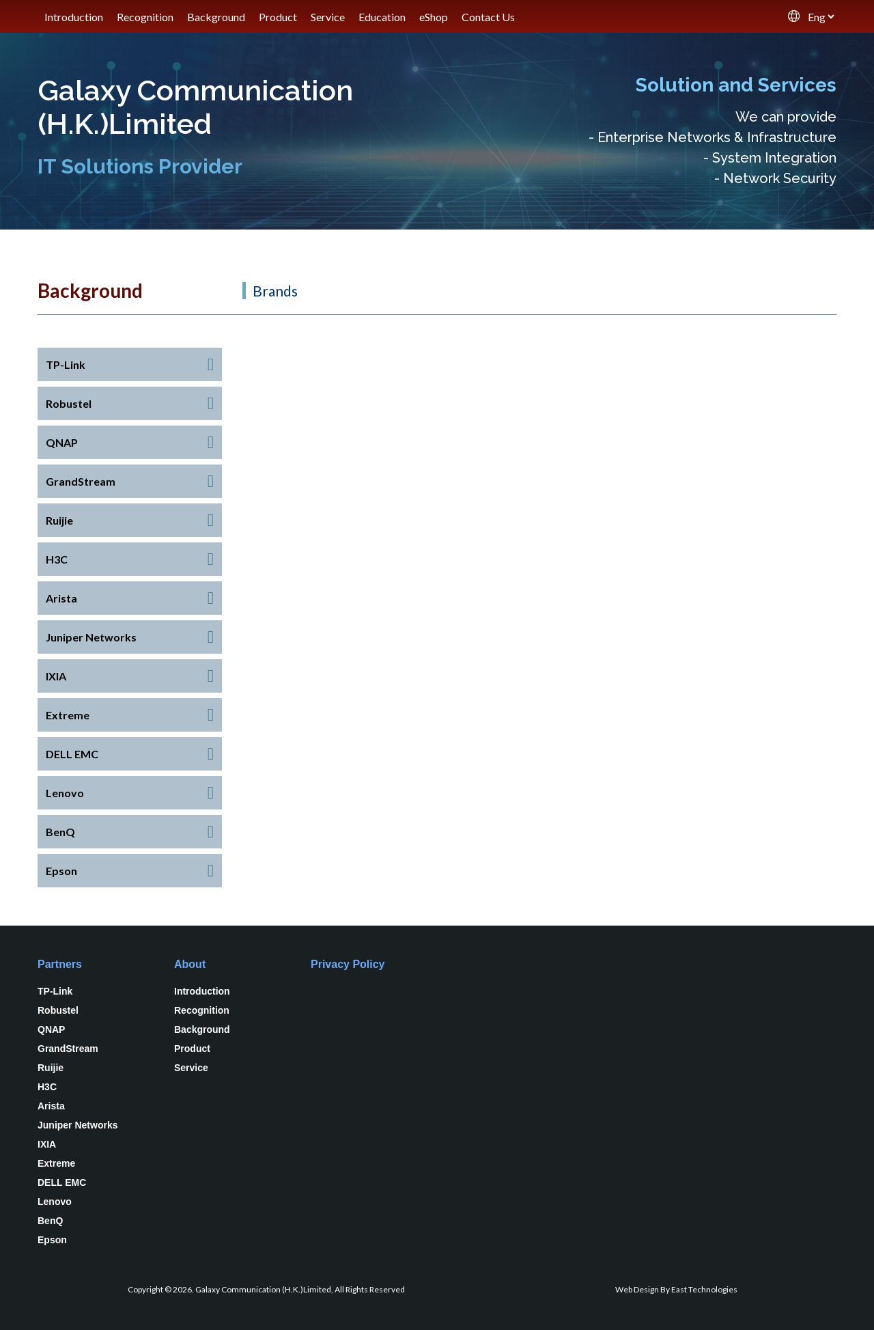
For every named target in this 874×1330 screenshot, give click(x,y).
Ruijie (51, 1067)
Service (328, 16)
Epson (52, 1239)
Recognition (145, 16)
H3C (47, 1086)
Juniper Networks (77, 1125)
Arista (51, 1105)
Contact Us (488, 16)
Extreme (56, 1163)
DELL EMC (62, 1182)
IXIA (47, 1144)
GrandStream (68, 1048)
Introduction (73, 16)
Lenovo (55, 1201)
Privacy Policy (348, 964)
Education (382, 16)
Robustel (58, 1010)
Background (216, 16)
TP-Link (55, 991)
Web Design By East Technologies (676, 1289)
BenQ (50, 1220)
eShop (433, 16)
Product (278, 16)
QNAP (51, 1029)
